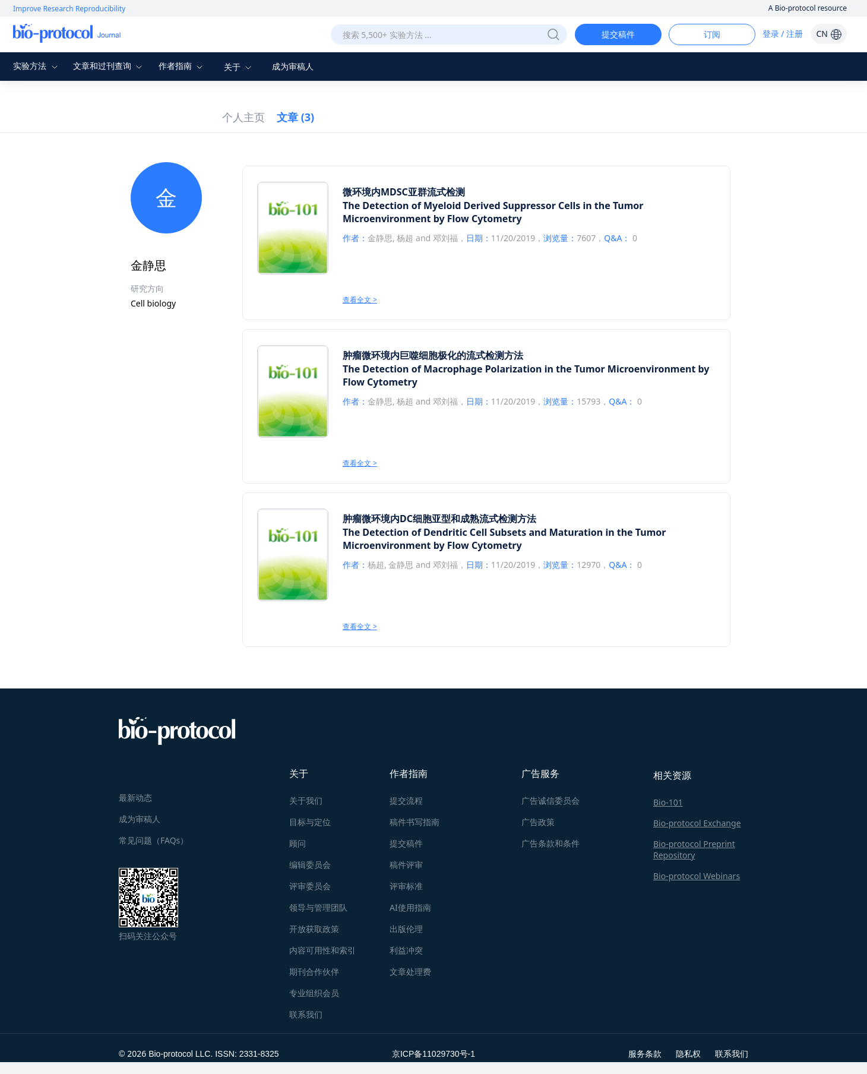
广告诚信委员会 (550, 800)
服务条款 (645, 1053)
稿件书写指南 (414, 821)
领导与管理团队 (318, 907)
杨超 (405, 238)
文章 (295, 117)
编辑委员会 (310, 864)
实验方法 (37, 65)
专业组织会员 (314, 993)
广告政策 (538, 821)
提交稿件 (618, 34)
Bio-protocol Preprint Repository (694, 849)
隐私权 (688, 1053)
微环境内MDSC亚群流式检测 (404, 191)
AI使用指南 (410, 907)
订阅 (712, 34)
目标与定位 (310, 821)
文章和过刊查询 (109, 65)
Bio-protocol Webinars (696, 876)
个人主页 (243, 117)
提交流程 (406, 800)
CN (828, 33)
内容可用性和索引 (322, 950)
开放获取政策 (314, 928)
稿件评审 (406, 864)
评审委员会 (310, 886)
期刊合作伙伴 (314, 971)
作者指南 (182, 65)
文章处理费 (410, 971)
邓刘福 (445, 238)
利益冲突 (406, 950)
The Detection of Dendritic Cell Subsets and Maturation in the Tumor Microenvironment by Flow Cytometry (504, 539)
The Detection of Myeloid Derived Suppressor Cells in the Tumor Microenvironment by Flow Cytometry (493, 212)
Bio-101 (668, 802)
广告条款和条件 (550, 843)
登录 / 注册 (782, 33)
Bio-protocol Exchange (697, 823)
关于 (239, 66)
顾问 (297, 843)
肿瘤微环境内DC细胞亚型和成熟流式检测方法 (439, 518)
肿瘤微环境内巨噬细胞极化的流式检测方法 (433, 355)
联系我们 (305, 1014)
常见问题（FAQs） (153, 840)
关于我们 (305, 800)
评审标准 (406, 886)
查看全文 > (360, 300)
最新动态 (135, 797)
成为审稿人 (293, 66)
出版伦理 (406, 928)
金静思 (380, 238)
